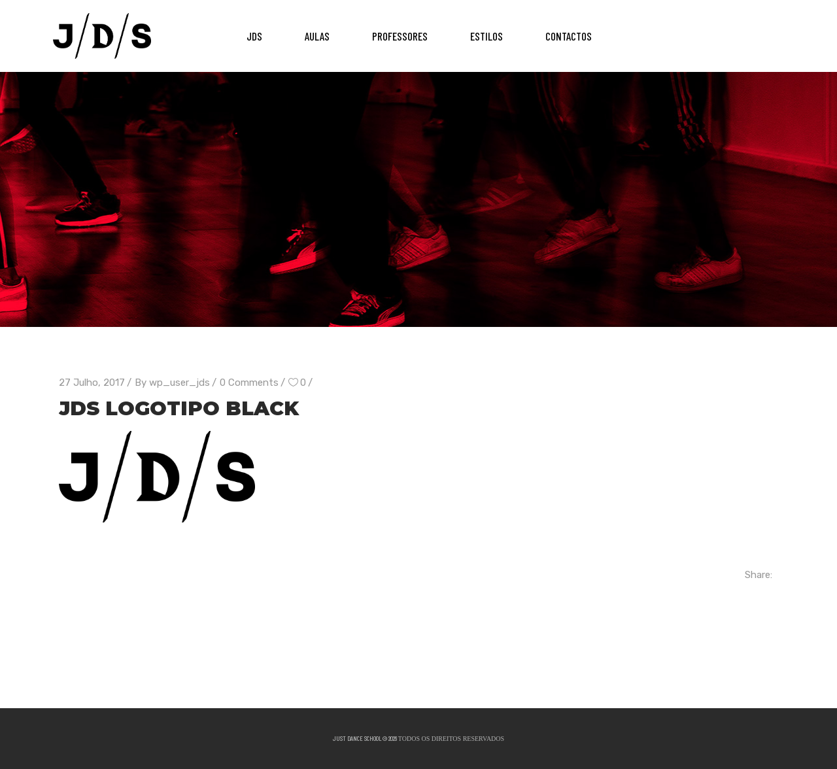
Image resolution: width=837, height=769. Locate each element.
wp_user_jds (179, 382)
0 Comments (249, 382)
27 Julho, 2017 (92, 382)
